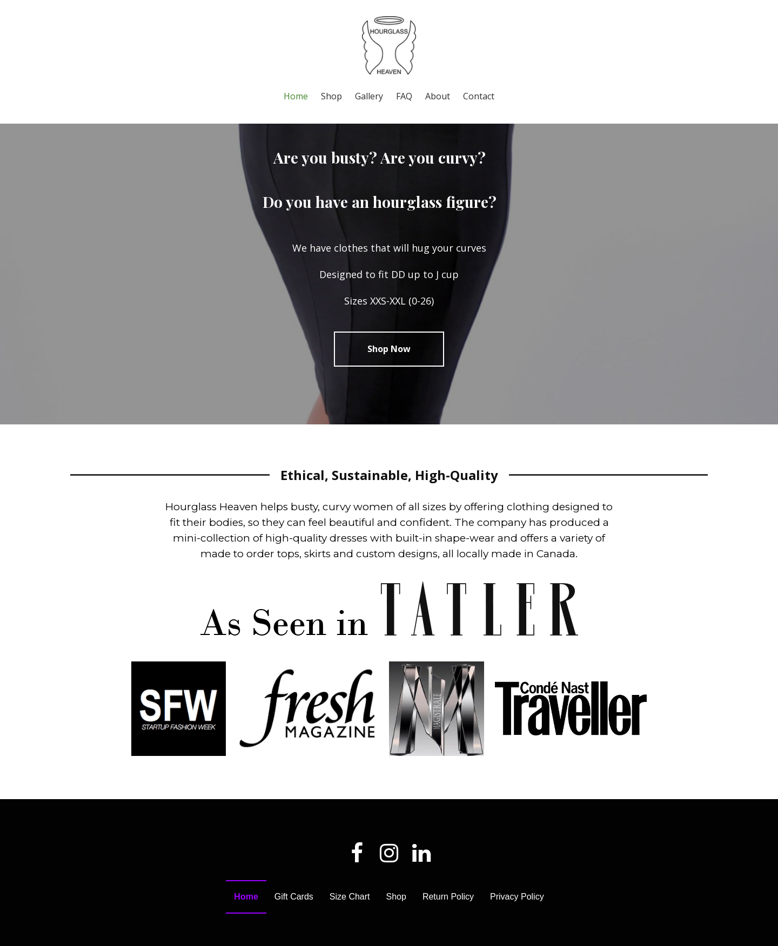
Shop (331, 96)
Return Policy (448, 916)
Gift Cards (293, 916)
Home (296, 96)
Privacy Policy (517, 916)
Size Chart (350, 916)
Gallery (369, 96)
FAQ (404, 96)
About (437, 96)
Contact (478, 96)
